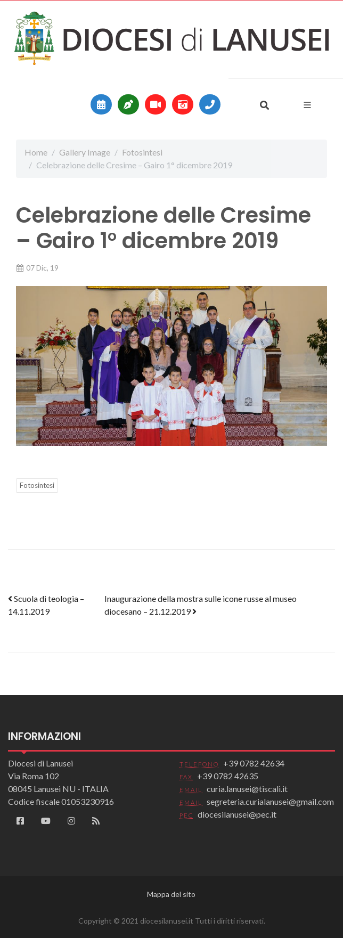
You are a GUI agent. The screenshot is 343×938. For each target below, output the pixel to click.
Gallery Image (84, 152)
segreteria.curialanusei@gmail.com (270, 801)
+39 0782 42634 (253, 763)
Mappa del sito (171, 894)
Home (35, 152)
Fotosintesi (142, 152)
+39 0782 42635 (227, 776)
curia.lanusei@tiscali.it (247, 789)
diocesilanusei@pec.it (237, 814)
